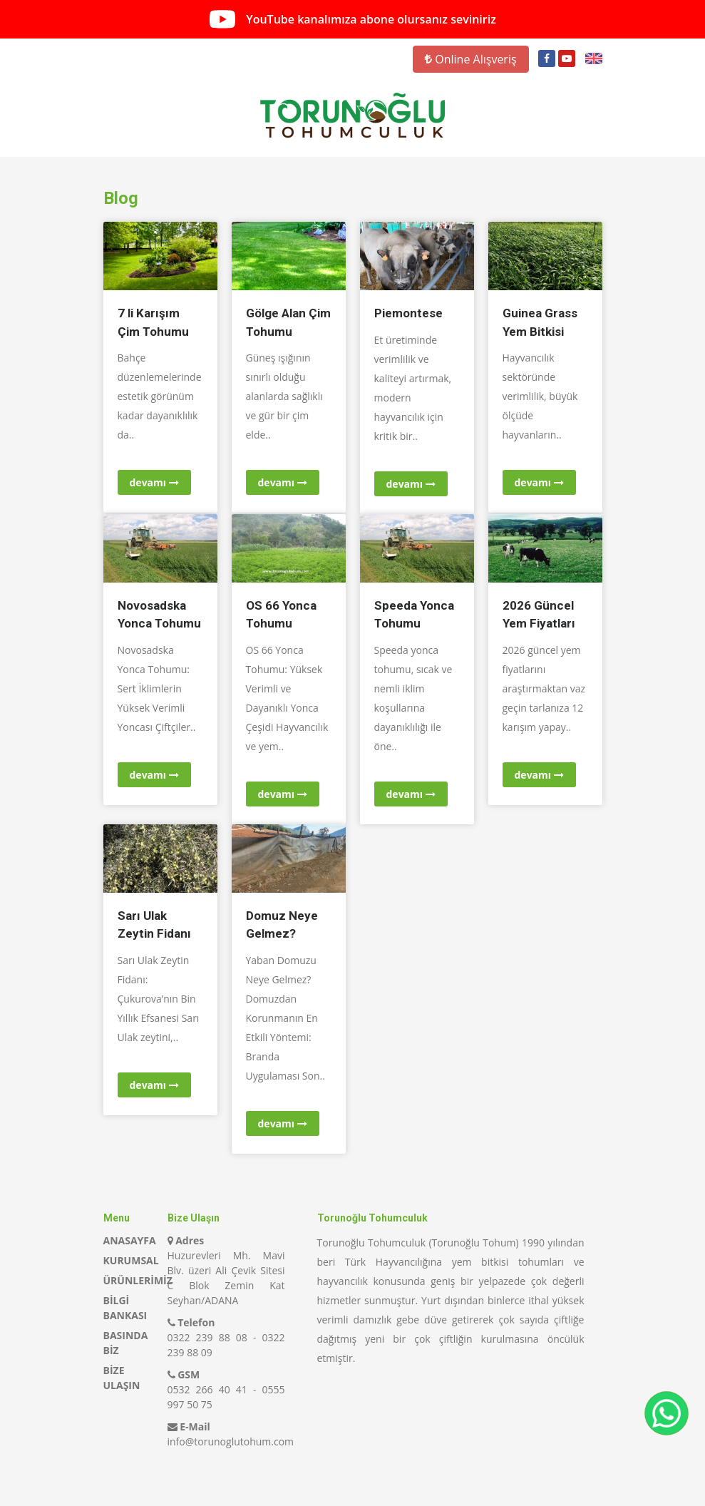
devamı (154, 482)
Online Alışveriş (470, 59)
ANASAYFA (129, 1240)
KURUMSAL (131, 1260)
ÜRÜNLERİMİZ (138, 1280)
